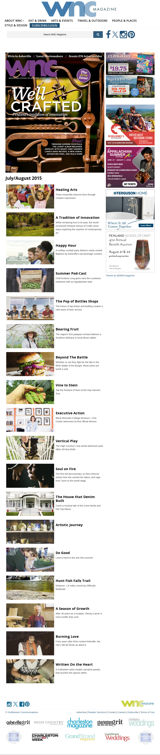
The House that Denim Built (75, 498)
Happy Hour (66, 245)
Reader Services (102, 712)
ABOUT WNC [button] (14, 20)
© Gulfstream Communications (20, 712)
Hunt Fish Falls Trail (73, 580)
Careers (124, 712)
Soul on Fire (66, 468)
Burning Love (67, 636)
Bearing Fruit (67, 329)
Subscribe (135, 712)
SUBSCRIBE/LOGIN (44, 25)
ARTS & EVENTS (62, 20)
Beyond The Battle (72, 357)
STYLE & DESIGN (16, 25)
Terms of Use (148, 712)
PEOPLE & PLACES (124, 20)
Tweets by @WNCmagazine (120, 275)
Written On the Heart (74, 664)
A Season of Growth (72, 608)
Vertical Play (67, 440)
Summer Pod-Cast (71, 273)
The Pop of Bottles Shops (77, 301)
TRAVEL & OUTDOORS (92, 20)
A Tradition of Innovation (78, 217)
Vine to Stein (67, 385)
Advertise (87, 712)
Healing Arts (66, 189)
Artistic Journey (69, 524)
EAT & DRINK (37, 20)
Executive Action (70, 413)
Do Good (63, 552)
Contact (115, 712)
